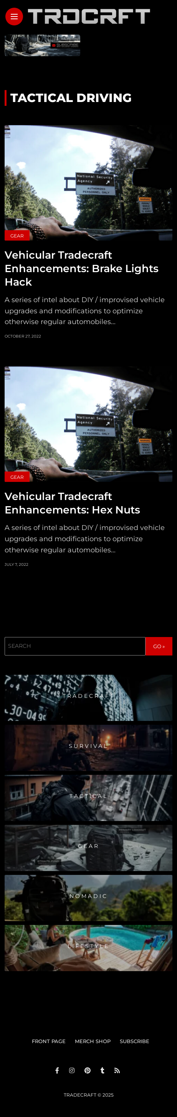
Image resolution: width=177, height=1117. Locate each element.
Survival (88, 745)
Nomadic (88, 896)
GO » (159, 646)
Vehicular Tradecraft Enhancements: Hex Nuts (72, 503)
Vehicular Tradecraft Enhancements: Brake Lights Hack (82, 268)
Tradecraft (89, 695)
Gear (17, 236)
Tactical (88, 796)
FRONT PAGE (49, 1041)
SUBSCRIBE (134, 1041)
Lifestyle (88, 946)
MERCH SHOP (93, 1041)
